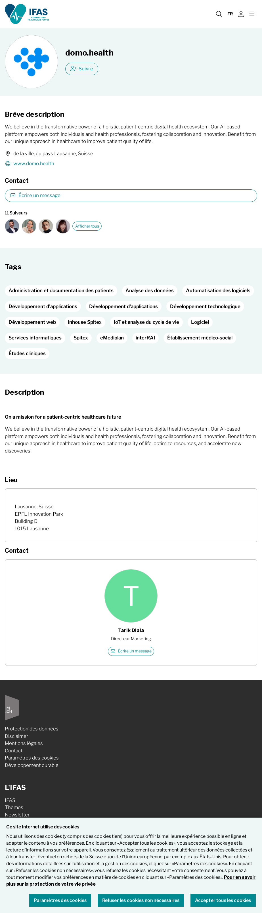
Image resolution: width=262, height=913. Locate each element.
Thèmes (14, 807)
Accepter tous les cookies (223, 903)
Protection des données (31, 729)
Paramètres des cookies (32, 758)
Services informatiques (35, 338)
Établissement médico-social (199, 338)
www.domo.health (29, 164)
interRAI (145, 338)
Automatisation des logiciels (218, 290)
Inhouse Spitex (85, 322)
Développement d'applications (43, 306)
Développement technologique (205, 306)
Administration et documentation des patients (61, 290)
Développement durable (31, 765)
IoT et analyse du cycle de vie (146, 322)
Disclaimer (16, 736)
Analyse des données (149, 290)
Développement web (32, 322)
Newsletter (17, 815)
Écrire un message (35, 195)
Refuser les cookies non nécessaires (141, 903)
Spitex (81, 338)
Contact (13, 751)
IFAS (10, 800)
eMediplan (112, 338)
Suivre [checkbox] (81, 68)
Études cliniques (27, 353)
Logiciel (200, 322)
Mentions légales (24, 743)
